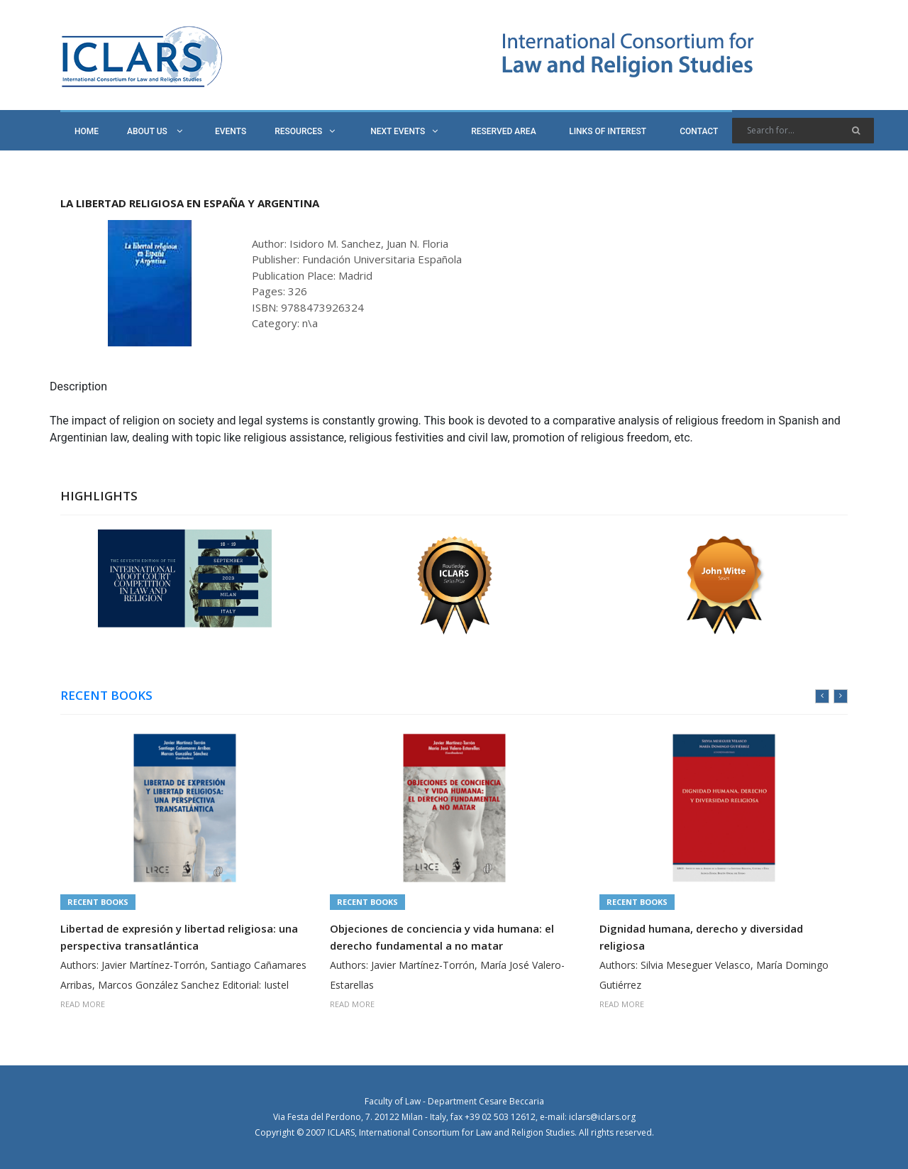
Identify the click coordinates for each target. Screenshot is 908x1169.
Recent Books (97, 901)
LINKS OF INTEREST (607, 131)
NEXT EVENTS (404, 131)
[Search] (803, 130)
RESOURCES (305, 131)
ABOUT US (154, 131)
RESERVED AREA (503, 131)
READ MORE (82, 1004)
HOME (86, 131)
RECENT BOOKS (106, 695)
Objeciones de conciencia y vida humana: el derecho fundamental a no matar (442, 937)
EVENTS (230, 131)
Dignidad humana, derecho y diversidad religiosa (701, 937)
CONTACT (699, 131)
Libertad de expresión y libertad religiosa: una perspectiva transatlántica (179, 937)
